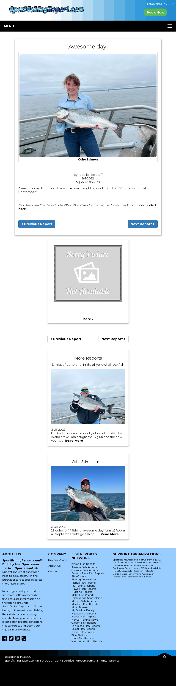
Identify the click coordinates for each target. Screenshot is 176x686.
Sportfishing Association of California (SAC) (137, 559)
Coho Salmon (88, 159)
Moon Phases (80, 607)
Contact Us (55, 571)
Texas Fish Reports (83, 632)
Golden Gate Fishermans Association (133, 573)
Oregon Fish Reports (84, 622)
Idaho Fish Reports (83, 595)
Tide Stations (79, 635)
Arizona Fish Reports (84, 567)
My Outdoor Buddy (83, 610)
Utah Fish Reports (83, 638)
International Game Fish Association (133, 565)
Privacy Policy (57, 560)
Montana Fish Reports (85, 604)
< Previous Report (36, 224)
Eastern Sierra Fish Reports (88, 573)
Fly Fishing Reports (83, 585)
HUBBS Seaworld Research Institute (133, 570)
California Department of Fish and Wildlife (137, 568)
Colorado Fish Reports (85, 570)
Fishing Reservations (84, 579)
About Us (54, 565)
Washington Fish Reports (87, 641)
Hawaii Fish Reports (84, 588)
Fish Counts (79, 576)
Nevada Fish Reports (84, 613)
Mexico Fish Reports (84, 601)
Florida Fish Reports (84, 582)
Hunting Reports (82, 591)
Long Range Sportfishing (87, 598)
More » (88, 319)
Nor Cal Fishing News (85, 619)
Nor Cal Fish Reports (84, 616)
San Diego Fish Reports (86, 625)
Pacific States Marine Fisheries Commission (137, 562)
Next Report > (143, 224)
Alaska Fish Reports (83, 564)
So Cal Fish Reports (83, 628)
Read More (74, 440)
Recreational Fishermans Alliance (132, 576)
